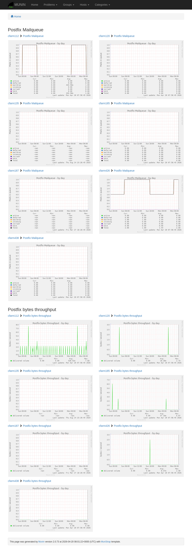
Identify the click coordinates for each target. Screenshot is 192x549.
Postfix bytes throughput (37, 315)
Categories (102, 4)
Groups (68, 4)
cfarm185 (104, 103)
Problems (50, 4)
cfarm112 (13, 36)
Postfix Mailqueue (33, 36)
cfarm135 (13, 103)
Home (34, 4)
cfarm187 (13, 170)
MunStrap (106, 541)
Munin (41, 541)
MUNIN (17, 5)
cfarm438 (13, 237)
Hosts (84, 4)
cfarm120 (104, 36)
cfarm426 (104, 170)
